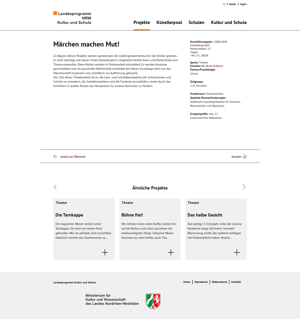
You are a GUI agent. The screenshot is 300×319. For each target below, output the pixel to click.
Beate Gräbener (214, 66)
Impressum (201, 282)
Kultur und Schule (229, 23)
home (232, 4)
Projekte (142, 23)
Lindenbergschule (200, 45)
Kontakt (236, 282)
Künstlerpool (169, 23)
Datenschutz (219, 282)
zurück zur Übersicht (72, 156)
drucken (236, 156)
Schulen (196, 23)
